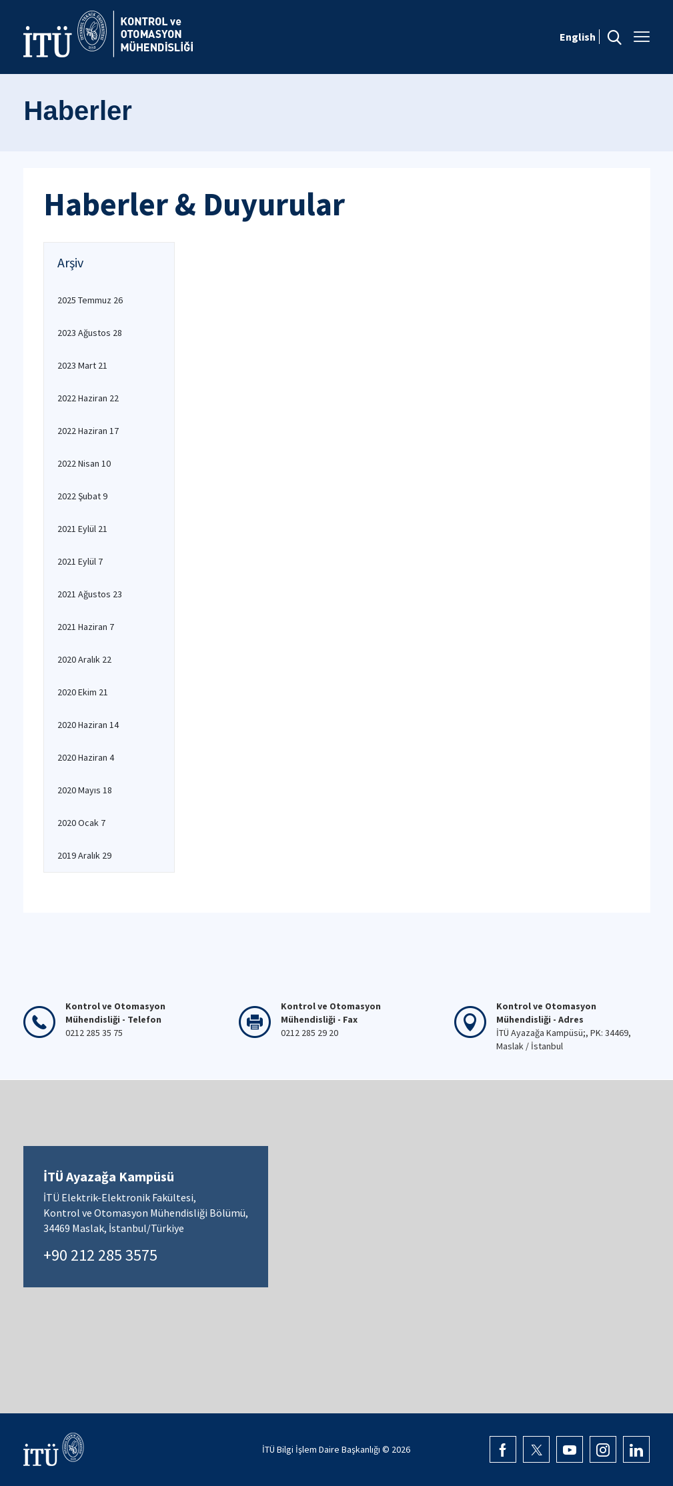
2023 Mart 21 (82, 365)
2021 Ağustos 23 (89, 594)
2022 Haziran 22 (88, 398)
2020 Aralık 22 (84, 659)
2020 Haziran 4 (85, 757)
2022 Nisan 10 (84, 463)
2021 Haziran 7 (85, 627)
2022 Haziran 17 (88, 431)
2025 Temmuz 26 (90, 300)
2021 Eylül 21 (82, 529)
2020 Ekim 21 (82, 692)
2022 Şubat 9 (82, 496)
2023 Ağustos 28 (89, 333)
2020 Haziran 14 (88, 725)
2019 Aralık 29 (84, 855)
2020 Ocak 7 (81, 823)
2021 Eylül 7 (80, 561)
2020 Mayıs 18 (84, 790)
